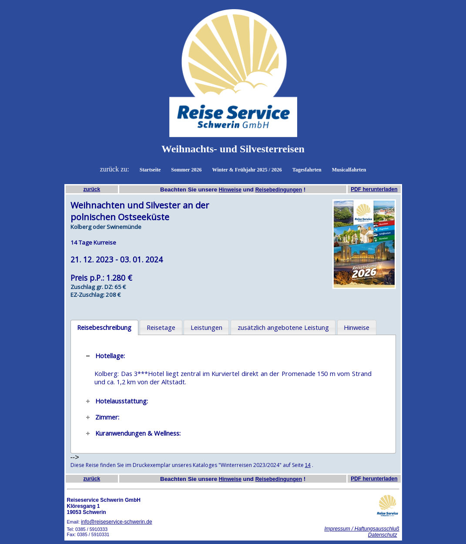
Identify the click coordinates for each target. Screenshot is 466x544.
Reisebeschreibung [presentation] (104, 327)
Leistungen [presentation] (206, 327)
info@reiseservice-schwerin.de (116, 522)
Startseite (150, 170)
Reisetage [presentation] (161, 327)
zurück (91, 189)
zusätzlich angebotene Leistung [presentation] (283, 327)
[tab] (104, 328)
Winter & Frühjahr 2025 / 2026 (247, 170)
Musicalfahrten (349, 170)
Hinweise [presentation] (356, 327)
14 (308, 465)
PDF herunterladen (374, 189)
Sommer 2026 (186, 170)
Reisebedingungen (278, 190)
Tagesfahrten (307, 170)
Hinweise (230, 190)
